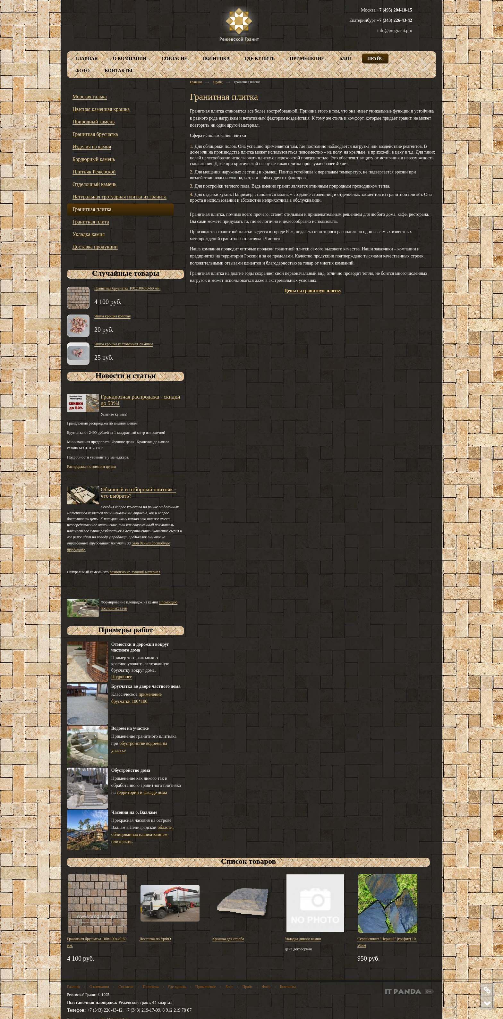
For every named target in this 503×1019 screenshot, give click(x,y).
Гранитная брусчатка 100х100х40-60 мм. (127, 288)
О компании (99, 986)
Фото (266, 986)
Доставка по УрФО (155, 939)
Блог (229, 986)
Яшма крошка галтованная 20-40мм (123, 344)
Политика (151, 986)
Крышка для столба (228, 939)
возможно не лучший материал (135, 572)
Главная (196, 82)
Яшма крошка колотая (112, 316)
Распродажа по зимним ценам (91, 466)
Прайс (218, 82)
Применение (205, 986)
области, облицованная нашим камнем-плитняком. (142, 834)
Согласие (125, 986)
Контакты (288, 986)
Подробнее (121, 676)
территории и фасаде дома (142, 792)
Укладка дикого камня (303, 939)
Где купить (177, 986)
